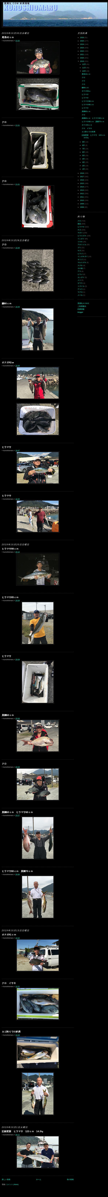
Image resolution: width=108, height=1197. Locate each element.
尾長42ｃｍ (8, 37)
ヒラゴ (80, 254)
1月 (83, 169)
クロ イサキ (9, 983)
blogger (80, 312)
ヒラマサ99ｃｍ (10, 548)
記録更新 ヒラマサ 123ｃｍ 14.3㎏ (22, 1131)
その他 (80, 268)
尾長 (79, 224)
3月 (83, 162)
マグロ (80, 292)
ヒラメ (80, 274)
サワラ (80, 283)
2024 (82, 44)
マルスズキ (82, 262)
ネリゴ (80, 259)
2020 (82, 58)
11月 (84, 68)
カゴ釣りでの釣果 (11, 1031)
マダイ (80, 233)
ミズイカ (81, 286)
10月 (84, 71)
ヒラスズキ (82, 236)
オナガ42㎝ (8, 362)
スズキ (80, 265)
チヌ (79, 230)
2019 (82, 61)
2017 (82, 177)
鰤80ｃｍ (6, 303)
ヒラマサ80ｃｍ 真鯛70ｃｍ (17, 871)
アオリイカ (82, 245)
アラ (79, 271)
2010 (82, 200)
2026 (82, 37)
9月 (83, 142)
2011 (82, 197)
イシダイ (81, 239)
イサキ (80, 242)
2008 (82, 207)
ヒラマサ (6, 447)
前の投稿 (70, 1179)
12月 (84, 64)
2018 (82, 173)
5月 (83, 155)
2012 (82, 194)
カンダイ (81, 277)
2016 (82, 180)
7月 (83, 149)
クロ (4, 122)
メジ (79, 280)
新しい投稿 (6, 1179)
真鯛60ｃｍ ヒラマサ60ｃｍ (17, 812)
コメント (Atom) (12, 1184)
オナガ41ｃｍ (9, 934)
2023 (82, 48)
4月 (83, 159)
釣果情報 (81, 309)
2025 (82, 41)
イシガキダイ (83, 256)
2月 (83, 166)
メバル (80, 295)
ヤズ (79, 251)
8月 (83, 145)
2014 (82, 187)
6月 (83, 152)
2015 (82, 183)
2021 (82, 54)
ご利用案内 (82, 306)
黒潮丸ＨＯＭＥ (83, 303)
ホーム (38, 1179)
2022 (82, 51)
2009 (82, 204)
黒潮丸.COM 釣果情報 (17, 3)
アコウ (80, 289)
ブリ (79, 248)
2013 (82, 190)
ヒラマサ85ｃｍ (10, 597)
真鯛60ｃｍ (8, 715)
